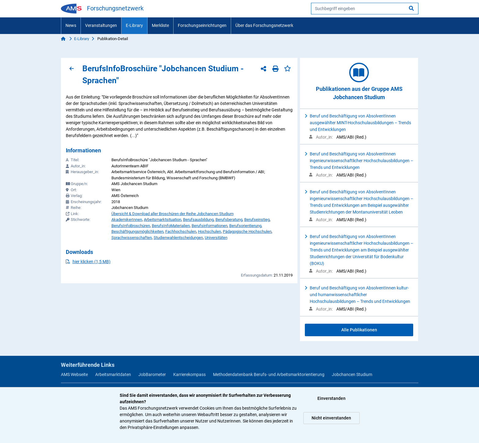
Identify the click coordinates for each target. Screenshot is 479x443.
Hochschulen (209, 231)
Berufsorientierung (245, 225)
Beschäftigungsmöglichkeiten (137, 231)
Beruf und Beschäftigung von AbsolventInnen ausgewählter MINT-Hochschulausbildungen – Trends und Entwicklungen (360, 123)
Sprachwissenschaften (131, 237)
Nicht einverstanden (331, 417)
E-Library (134, 25)
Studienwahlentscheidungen (178, 237)
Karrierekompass (189, 374)
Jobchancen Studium (352, 374)
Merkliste (160, 25)
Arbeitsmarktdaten (113, 374)
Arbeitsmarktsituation (162, 219)
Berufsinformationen (209, 225)
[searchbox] (364, 8)
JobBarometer (152, 374)
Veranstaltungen (101, 25)
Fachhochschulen (180, 231)
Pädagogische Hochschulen (247, 231)
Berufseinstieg (257, 219)
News (70, 25)
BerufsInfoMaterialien (171, 225)
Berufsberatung (228, 219)
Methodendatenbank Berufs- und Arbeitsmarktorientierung (268, 374)
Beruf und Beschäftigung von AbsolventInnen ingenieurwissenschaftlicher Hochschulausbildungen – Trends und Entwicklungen (361, 160)
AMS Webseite (74, 374)
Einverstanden (331, 398)
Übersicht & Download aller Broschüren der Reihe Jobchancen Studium (172, 213)
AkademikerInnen (126, 219)
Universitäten (216, 237)
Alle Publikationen (359, 329)
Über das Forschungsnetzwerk (264, 25)
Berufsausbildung (198, 219)
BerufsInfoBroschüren (130, 225)
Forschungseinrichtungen (202, 25)
